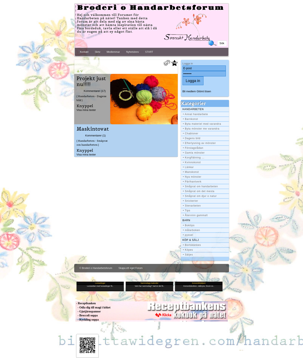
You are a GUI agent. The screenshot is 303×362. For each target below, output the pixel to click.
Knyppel (85, 105)
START (149, 51)
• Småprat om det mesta (199, 191)
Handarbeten (193, 109)
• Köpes (188, 249)
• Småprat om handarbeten (200, 186)
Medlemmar (113, 51)
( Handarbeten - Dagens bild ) (91, 98)
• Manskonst (191, 172)
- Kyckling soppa (87, 319)
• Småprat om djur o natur (200, 196)
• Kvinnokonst (192, 162)
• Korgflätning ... (194, 157)
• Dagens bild (192, 138)
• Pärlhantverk (192, 181)
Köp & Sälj (191, 240)
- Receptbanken (85, 303)
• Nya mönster (192, 176)
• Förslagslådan (193, 147)
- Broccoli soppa (86, 315)
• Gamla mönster (194, 152)
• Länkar (188, 167)
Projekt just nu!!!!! (91, 81)
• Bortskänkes (192, 245)
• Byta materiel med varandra (202, 123)
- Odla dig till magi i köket (93, 307)
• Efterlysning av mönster (199, 143)
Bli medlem (189, 91)
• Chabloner (190, 133)
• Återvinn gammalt (195, 215)
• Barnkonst (190, 119)
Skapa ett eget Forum (130, 268)
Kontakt (84, 51)
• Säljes (188, 254)
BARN (186, 220)
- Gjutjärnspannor (88, 311)
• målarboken (191, 230)
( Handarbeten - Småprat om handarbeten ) (92, 142)
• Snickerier (190, 200)
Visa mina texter (86, 110)
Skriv (97, 51)
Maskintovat (93, 129)
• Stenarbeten (192, 205)
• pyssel (188, 235)
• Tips (186, 210)
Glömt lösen (204, 91)
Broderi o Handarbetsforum (150, 8)
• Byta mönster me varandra (201, 128)
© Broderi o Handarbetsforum (95, 268)
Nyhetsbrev (132, 51)
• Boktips (189, 225)
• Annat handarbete (195, 114)
